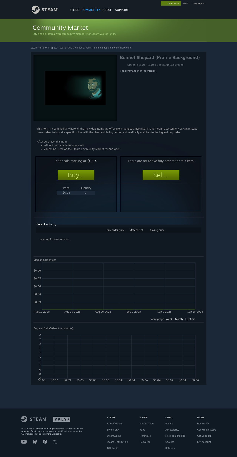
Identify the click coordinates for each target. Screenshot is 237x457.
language (197, 3)
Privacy (169, 423)
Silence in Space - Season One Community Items (65, 47)
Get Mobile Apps (206, 429)
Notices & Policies (175, 435)
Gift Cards (112, 447)
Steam (34, 47)
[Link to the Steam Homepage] (47, 12)
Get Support (204, 435)
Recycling (145, 441)
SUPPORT (121, 10)
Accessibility (172, 429)
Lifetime (190, 319)
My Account (204, 441)
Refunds (170, 447)
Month (179, 319)
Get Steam (203, 423)
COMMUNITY (90, 10)
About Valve (146, 423)
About (108, 10)
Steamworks (114, 435)
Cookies (169, 441)
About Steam (114, 423)
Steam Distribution (117, 441)
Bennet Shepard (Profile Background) (113, 47)
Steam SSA (113, 429)
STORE (74, 10)
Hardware (145, 435)
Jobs (142, 429)
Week (169, 319)
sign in (186, 3)
